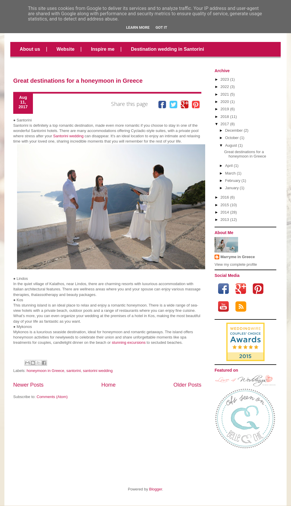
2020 (224, 101)
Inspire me (102, 49)
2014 (224, 212)
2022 (224, 86)
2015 (224, 205)
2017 (224, 124)
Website (65, 49)
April (229, 165)
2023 (224, 79)
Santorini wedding (68, 136)
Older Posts (187, 385)
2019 (224, 109)
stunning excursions (129, 342)
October (232, 138)
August (231, 145)
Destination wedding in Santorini (167, 49)
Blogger (155, 489)
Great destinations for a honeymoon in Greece (78, 80)
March (230, 173)
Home (108, 385)
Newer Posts (28, 385)
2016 (224, 197)
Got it (161, 27)
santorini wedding (98, 370)
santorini (73, 370)
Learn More (138, 27)
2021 (224, 94)
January (232, 188)
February (232, 180)
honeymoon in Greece (45, 370)
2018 (224, 116)
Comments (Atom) (52, 397)
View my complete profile (236, 264)
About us (30, 49)
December (234, 130)
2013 (224, 219)
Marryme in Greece (237, 257)
